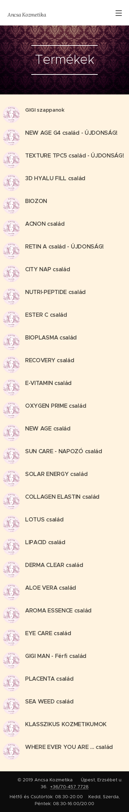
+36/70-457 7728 (69, 787)
